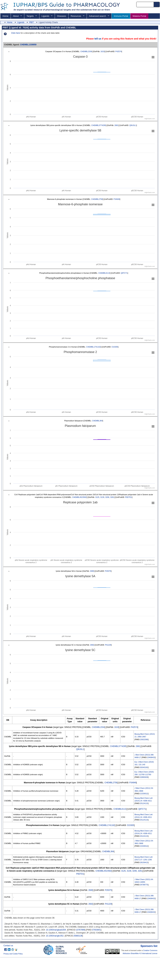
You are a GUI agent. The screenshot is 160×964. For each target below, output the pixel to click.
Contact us (8, 945)
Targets (30, 16)
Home (5, 16)
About (16, 16)
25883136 (78, 936)
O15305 (115, 347)
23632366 (144, 739)
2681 (116, 125)
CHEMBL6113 (104, 273)
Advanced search (97, 16)
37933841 (96, 930)
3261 (112, 497)
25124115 (144, 803)
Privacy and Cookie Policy (13, 954)
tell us (97, 38)
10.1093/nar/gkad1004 (56, 930)
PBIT (31, 22)
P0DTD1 (128, 497)
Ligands (45, 16)
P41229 (108, 645)
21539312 (144, 794)
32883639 (144, 777)
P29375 (108, 571)
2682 (92, 645)
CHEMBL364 (97, 421)
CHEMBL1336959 (28, 44)
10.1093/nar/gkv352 (55, 936)
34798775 (144, 885)
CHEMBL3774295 (98, 125)
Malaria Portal (139, 16)
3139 (102, 497)
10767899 (80, 930)
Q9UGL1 (132, 125)
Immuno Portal (121, 16)
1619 (102, 51)
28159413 (144, 862)
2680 (92, 571)
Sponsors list (149, 946)
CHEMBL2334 (86, 51)
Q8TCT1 (124, 273)
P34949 (117, 199)
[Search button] (157, 4)
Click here (15, 33)
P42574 (118, 51)
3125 (97, 497)
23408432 (151, 757)
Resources (76, 16)
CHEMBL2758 (97, 199)
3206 (107, 497)
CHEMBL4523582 (79, 497)
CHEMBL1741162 (93, 347)
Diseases (61, 16)
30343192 (144, 767)
